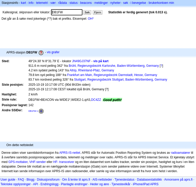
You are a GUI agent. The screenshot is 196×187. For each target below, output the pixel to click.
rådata (62, 3)
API (35, 184)
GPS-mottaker (18, 162)
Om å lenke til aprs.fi (76, 179)
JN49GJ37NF (81, 61)
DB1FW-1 (33, 111)
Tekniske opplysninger (16, 184)
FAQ (21, 179)
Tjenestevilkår (121, 184)
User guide (8, 179)
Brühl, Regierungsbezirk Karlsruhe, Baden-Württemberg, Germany (114, 66)
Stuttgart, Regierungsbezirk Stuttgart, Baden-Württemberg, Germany (120, 79)
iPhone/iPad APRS (145, 184)
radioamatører (180, 153)
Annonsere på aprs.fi (178, 179)
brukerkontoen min (161, 3)
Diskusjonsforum (48, 179)
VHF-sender (37, 162)
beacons (86, 3)
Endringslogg (49, 184)
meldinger (101, 3)
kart (23, 3)
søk (125, 3)
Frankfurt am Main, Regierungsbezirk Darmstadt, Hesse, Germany (112, 75)
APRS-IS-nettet (69, 153)
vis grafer (53, 52)
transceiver (66, 162)
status (73, 3)
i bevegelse (138, 3)
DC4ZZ (96, 100)
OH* (91, 18)
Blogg (30, 179)
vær (53, 3)
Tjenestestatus (124, 179)
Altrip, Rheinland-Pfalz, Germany (91, 70)
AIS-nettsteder (102, 179)
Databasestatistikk (149, 179)
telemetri (42, 3)
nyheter (115, 3)
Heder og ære (99, 184)
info (31, 3)
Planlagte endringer (74, 184)
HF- (55, 162)
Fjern (97, 12)
